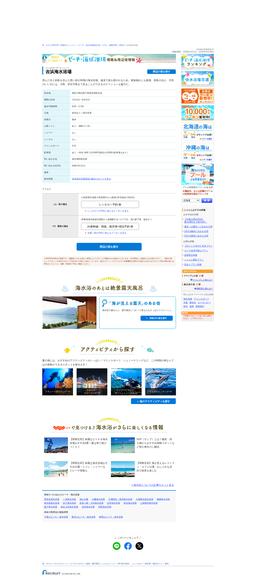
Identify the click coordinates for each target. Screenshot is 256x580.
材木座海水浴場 (51, 503)
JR (119, 564)
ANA (127, 564)
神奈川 (122, 45)
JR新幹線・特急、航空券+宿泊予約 (110, 226)
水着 (185, 302)
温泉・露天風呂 (93, 564)
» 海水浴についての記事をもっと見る (153, 485)
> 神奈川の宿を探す (156, 318)
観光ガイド (158, 564)
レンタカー (138, 564)
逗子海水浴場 (69, 503)
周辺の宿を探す (161, 71)
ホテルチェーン (61, 564)
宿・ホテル (47, 564)
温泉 (192, 306)
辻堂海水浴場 (113, 503)
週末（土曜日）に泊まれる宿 (198, 226)
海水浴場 (187, 299)
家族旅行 (200, 306)
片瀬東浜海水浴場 (144, 499)
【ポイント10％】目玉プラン (198, 246)
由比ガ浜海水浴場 (69, 507)
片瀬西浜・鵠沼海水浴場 (120, 499)
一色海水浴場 (69, 499)
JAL (122, 564)
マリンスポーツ (201, 299)
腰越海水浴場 (163, 499)
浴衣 (185, 306)
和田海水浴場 (104, 507)
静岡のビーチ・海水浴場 (111, 517)
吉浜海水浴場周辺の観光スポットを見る (91, 179)
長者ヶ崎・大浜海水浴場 (91, 503)
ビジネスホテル (77, 564)
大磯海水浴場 (98, 499)
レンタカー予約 (110, 204)
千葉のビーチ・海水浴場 (56, 517)
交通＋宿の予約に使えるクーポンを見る (105, 233)
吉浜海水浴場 (88, 507)
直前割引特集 (190, 255)
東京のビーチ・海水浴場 (83, 517)
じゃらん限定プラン (194, 260)
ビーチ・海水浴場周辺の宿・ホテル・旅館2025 (98, 45)
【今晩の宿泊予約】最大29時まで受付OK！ (195, 220)
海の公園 (83, 499)
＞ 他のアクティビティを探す (153, 401)
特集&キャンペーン (68, 45)
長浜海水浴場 (130, 503)
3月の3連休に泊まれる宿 (196, 236)
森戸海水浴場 (50, 507)
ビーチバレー (204, 302)
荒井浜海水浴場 (51, 499)
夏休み (193, 302)
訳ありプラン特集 (193, 264)
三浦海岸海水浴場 (149, 503)
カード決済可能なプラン (196, 250)
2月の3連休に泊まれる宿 (196, 231)
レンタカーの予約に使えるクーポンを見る (107, 211)
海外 (167, 564)
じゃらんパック (109, 564)
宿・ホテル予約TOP (50, 45)
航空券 (148, 564)
